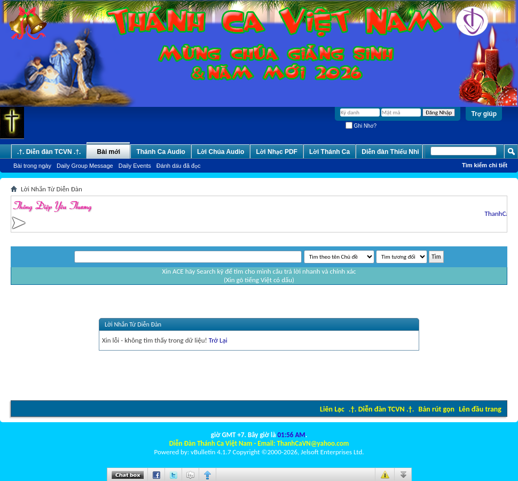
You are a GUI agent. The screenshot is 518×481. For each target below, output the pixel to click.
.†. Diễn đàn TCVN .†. (381, 409)
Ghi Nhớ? (361, 126)
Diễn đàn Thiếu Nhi (390, 152)
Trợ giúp (484, 114)
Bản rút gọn (436, 409)
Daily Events (135, 165)
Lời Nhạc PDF (276, 152)
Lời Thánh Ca (329, 152)
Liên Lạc (332, 409)
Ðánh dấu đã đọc (178, 165)
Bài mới (109, 152)
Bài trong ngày (32, 165)
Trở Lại (218, 340)
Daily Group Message (85, 165)
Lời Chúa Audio (220, 152)
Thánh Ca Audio (160, 152)
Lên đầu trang (480, 409)
